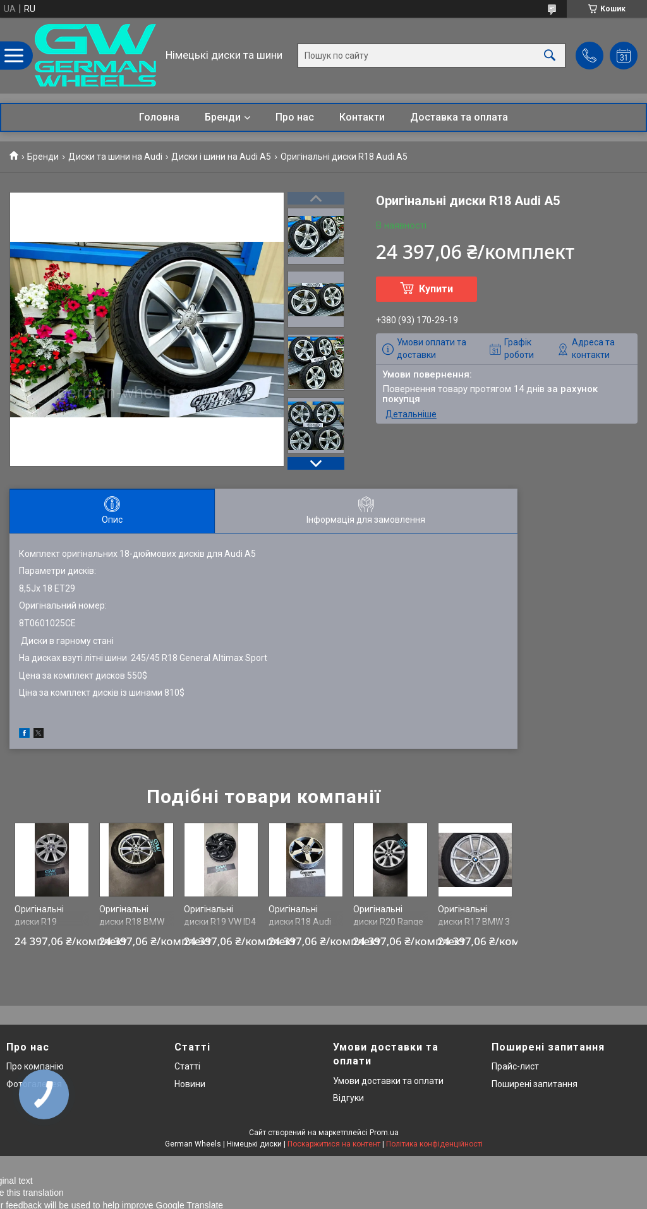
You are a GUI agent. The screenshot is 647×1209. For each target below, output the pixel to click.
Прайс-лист (515, 1066)
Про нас (294, 117)
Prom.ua (384, 1132)
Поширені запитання (534, 1084)
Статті (187, 1066)
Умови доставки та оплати (388, 1081)
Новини (189, 1084)
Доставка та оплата (459, 117)
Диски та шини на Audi (115, 157)
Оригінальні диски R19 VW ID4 (220, 915)
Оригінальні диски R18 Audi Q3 (300, 921)
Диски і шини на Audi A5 (221, 157)
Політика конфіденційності (434, 1144)
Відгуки (348, 1098)
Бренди (223, 117)
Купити (436, 289)
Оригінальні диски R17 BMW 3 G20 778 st (474, 921)
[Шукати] (550, 55)
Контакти (362, 117)
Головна (159, 117)
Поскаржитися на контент (333, 1144)
